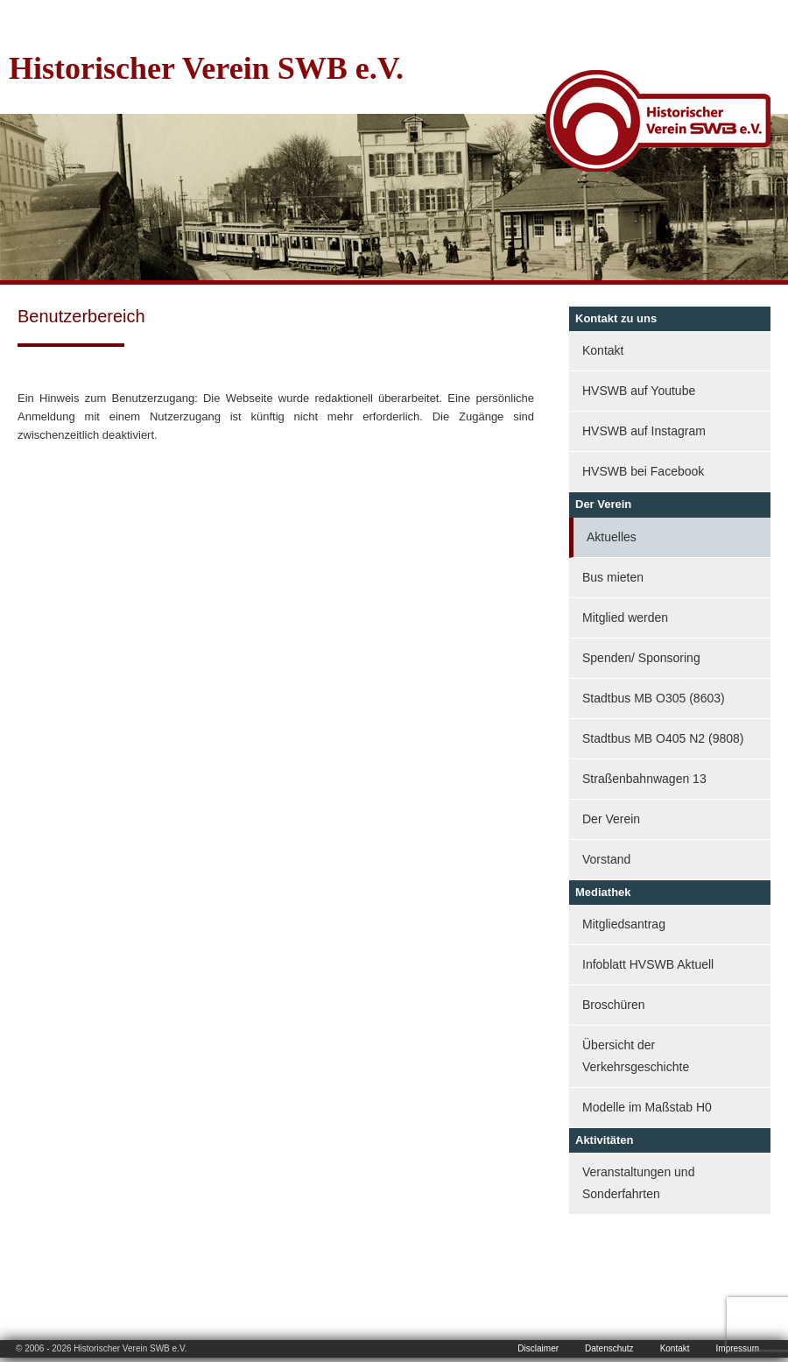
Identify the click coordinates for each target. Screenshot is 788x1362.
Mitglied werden (625, 617)
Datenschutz (609, 1348)
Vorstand (606, 859)
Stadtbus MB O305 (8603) (653, 698)
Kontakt (602, 350)
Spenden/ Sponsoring (641, 658)
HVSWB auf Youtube (638, 391)
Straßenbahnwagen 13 (644, 779)
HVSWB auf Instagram (644, 431)
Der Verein (611, 819)
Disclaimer (538, 1348)
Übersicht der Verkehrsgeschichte (635, 1056)
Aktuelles (612, 537)
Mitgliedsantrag (623, 924)
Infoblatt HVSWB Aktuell (648, 964)
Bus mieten (613, 577)
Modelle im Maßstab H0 (647, 1107)
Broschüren (613, 1005)
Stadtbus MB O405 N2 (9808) (662, 738)
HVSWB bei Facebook (643, 471)
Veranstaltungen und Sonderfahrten (638, 1183)
